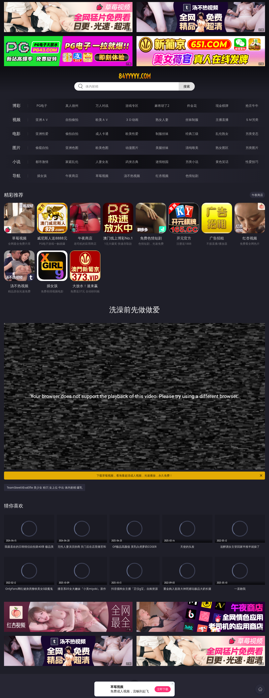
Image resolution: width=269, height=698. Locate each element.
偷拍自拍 (71, 133)
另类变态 (252, 133)
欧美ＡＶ (102, 119)
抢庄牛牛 (252, 105)
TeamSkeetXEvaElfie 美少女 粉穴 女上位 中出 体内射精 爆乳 (44, 487)
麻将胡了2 (162, 105)
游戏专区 (131, 105)
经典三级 (191, 133)
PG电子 (42, 105)
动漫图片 (131, 147)
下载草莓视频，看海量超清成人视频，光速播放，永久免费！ (180, 475)
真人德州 (71, 105)
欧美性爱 (131, 133)
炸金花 (192, 105)
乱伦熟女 (222, 133)
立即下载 (162, 689)
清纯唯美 (191, 147)
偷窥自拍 (42, 147)
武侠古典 (131, 162)
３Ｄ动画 (131, 119)
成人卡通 (102, 133)
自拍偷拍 (71, 119)
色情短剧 (191, 176)
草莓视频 (102, 176)
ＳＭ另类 (252, 119)
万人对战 (102, 105)
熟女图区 (222, 147)
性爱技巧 (252, 162)
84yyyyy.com (134, 76)
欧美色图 (102, 147)
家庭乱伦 (71, 162)
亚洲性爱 (42, 133)
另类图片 (252, 147)
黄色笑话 (222, 162)
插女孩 (42, 176)
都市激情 (42, 162)
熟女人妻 (162, 119)
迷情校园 (162, 162)
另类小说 (191, 162)
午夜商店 (71, 176)
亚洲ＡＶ (42, 119)
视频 (16, 119)
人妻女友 (102, 162)
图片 (16, 147)
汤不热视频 (132, 176)
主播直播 (222, 119)
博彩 (16, 105)
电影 (16, 133)
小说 (16, 161)
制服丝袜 (162, 133)
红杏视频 (162, 176)
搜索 (186, 86)
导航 (16, 175)
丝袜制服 (191, 119)
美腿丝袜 (162, 147)
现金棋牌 (222, 105)
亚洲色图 (71, 147)
